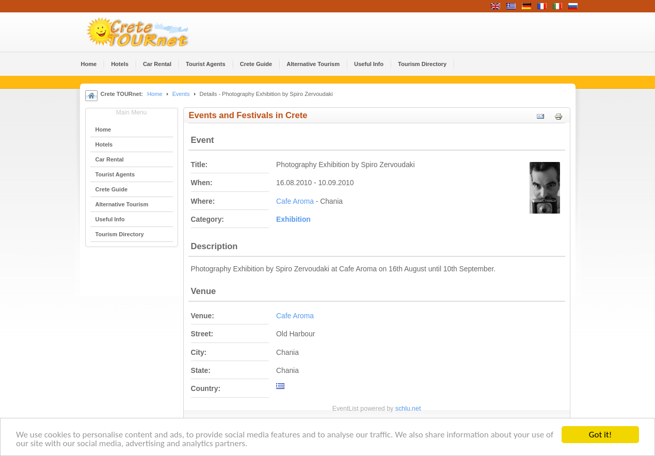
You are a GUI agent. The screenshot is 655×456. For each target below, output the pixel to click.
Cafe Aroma (295, 201)
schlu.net (408, 408)
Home (154, 94)
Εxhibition (293, 219)
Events (181, 94)
